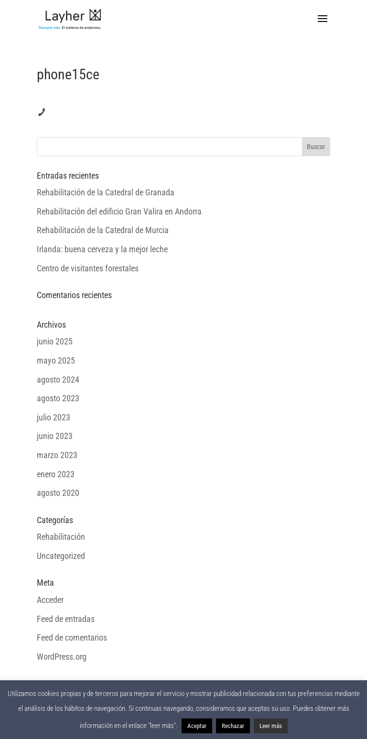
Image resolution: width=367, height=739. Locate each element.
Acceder (50, 600)
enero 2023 (56, 474)
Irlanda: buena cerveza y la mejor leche (102, 249)
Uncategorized (61, 556)
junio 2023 (55, 436)
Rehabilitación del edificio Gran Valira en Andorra (119, 211)
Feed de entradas (66, 619)
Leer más (270, 725)
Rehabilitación (61, 537)
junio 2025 (55, 341)
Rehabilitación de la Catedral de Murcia (103, 230)
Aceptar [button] (196, 725)
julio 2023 (53, 417)
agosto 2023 (58, 398)
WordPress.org (61, 657)
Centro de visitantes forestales (88, 268)
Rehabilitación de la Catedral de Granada (105, 192)
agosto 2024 (58, 380)
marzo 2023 (57, 455)
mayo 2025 (56, 360)
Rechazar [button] (233, 725)
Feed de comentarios (72, 637)
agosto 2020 (58, 493)
